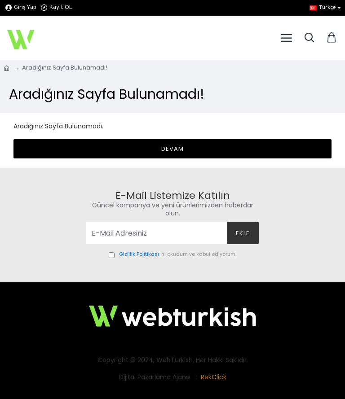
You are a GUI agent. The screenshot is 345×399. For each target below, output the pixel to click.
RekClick (213, 377)
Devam (172, 149)
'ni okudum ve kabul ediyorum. (172, 254)
